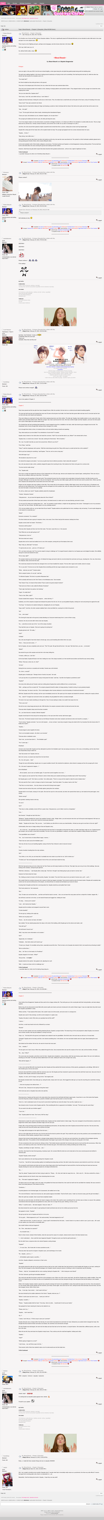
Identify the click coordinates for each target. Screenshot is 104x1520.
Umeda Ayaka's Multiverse (24, 302)
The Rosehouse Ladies (34, 292)
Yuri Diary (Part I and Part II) (36, 286)
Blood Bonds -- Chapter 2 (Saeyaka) (31, 33)
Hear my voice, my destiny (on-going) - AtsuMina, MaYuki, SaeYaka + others (60, 372)
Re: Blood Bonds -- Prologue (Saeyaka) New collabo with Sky (38, 172)
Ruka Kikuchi (7, 33)
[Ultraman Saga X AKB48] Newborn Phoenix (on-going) (60, 370)
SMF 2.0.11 (44, 1510)
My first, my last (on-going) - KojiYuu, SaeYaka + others (60, 373)
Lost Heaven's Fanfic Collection (60, 368)
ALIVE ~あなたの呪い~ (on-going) (60, 376)
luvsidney (6, 382)
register (101, 7)
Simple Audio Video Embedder (52, 1512)
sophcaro (32, 21)
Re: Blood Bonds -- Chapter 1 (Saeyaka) (32, 987)
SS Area (20, 301)
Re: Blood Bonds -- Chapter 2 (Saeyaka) (32, 1370)
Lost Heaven (7, 329)
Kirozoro (6, 172)
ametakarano (7, 238)
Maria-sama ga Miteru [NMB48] (25, 293)
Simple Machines (59, 1510)
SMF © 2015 (51, 1510)
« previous (98, 23)
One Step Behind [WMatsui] (24, 294)
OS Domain (24, 300)
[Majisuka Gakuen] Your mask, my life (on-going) (60, 374)
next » (101, 23)
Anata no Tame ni (29, 285)
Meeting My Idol (22, 296)
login (95, 7)
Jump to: (88, 1504)
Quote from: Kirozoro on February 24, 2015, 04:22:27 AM (34, 209)
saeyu (5, 1467)
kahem (5, 1371)
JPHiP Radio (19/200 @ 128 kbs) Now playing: (19, 18)
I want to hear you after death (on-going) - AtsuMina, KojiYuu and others (60, 377)
